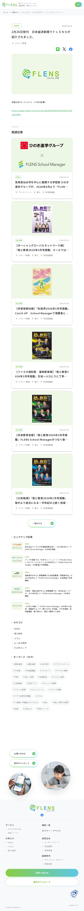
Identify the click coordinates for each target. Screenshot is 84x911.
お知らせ (15, 12)
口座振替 (18, 683)
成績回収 (43, 677)
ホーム (5, 12)
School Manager (15, 829)
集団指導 (18, 664)
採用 (16, 708)
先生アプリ (32, 683)
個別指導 (31, 664)
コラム (40, 696)
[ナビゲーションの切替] (78, 4)
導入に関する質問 (61, 702)
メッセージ (46, 670)
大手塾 (17, 670)
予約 (16, 677)
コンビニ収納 (58, 677)
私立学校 (45, 664)
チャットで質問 (49, 683)
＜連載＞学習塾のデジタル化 (26, 702)
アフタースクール (62, 664)
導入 (46, 702)
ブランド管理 (20, 689)
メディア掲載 (55, 689)
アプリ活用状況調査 (23, 696)
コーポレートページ (51, 842)
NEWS (16, 25)
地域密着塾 (30, 670)
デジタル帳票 (62, 670)
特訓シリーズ (43, 708)
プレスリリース (38, 689)
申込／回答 (29, 677)
